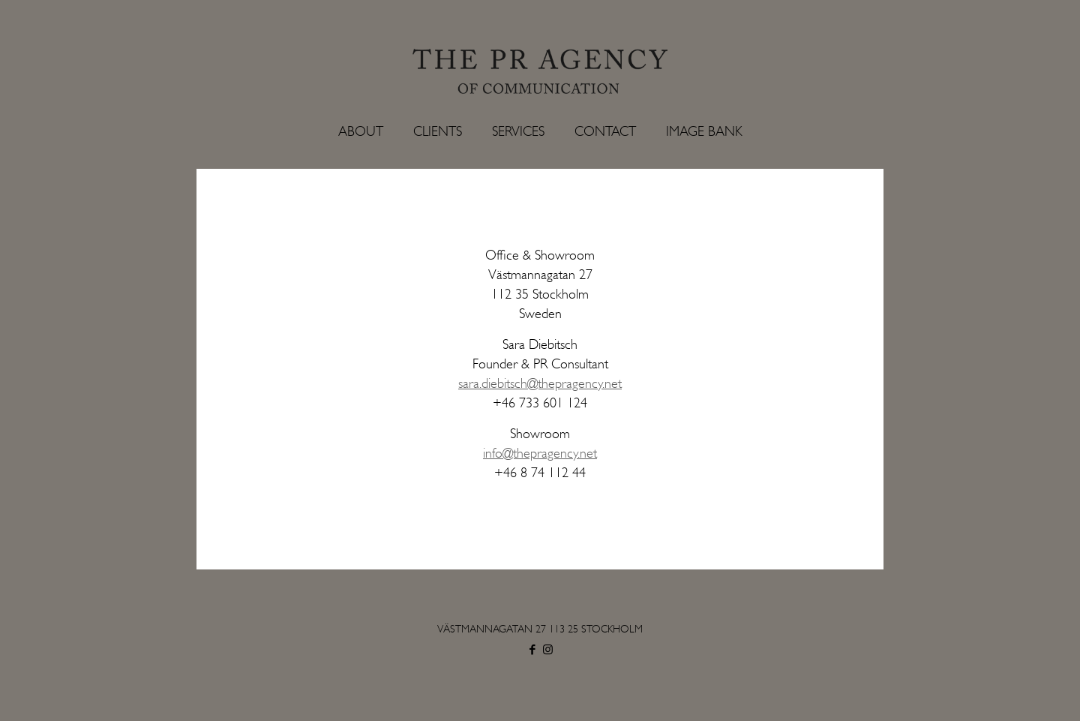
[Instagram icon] (548, 649)
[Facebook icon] (532, 649)
